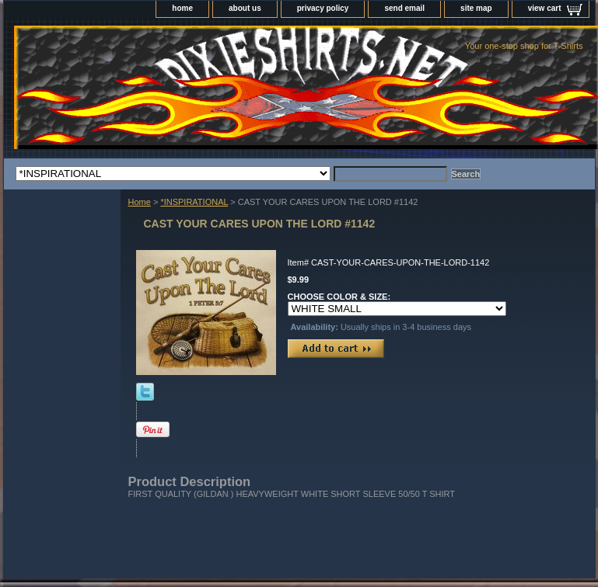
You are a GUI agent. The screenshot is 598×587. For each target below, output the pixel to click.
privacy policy (323, 8)
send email (404, 8)
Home (139, 202)
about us (245, 8)
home (182, 8)
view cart (544, 8)
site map (476, 8)
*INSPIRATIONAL (194, 202)
